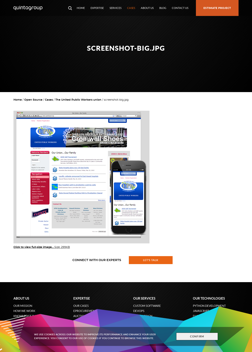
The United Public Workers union (78, 100)
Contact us (180, 7)
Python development (209, 305)
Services (115, 7)
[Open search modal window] (70, 8)
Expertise (97, 7)
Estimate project (217, 7)
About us (147, 7)
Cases (131, 7)
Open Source (33, 100)
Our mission (22, 305)
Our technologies (209, 298)
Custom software (147, 305)
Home (81, 7)
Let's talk (151, 260)
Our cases (81, 305)
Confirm (196, 336)
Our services (144, 298)
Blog (162, 7)
